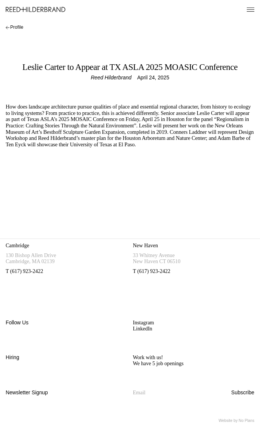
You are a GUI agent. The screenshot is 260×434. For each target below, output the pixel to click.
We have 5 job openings (158, 363)
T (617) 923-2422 (24, 271)
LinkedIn (142, 329)
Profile (14, 27)
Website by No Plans (236, 420)
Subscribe (242, 392)
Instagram (143, 323)
